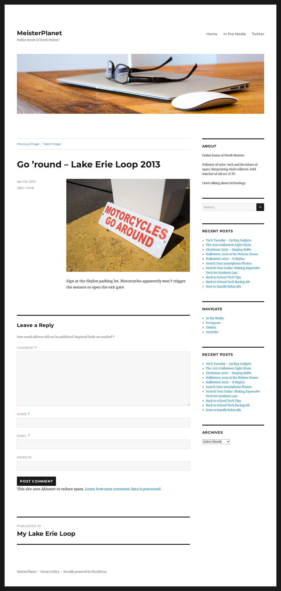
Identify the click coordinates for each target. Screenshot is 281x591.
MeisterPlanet (39, 33)
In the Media (234, 34)
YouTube (212, 332)
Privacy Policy (49, 572)
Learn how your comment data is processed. (123, 489)
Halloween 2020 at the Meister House (232, 254)
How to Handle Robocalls (223, 286)
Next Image (52, 144)
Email (23, 436)
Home (211, 34)
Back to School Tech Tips (223, 277)
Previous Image (28, 144)
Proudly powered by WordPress (85, 572)
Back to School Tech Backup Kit (228, 282)
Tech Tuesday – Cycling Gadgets (228, 240)
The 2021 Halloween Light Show (228, 245)
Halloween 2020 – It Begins (225, 259)
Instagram (213, 323)
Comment (27, 348)
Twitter (258, 34)
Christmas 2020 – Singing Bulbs (228, 249)
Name (23, 414)
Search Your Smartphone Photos (229, 263)
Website (24, 457)
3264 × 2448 (25, 187)
